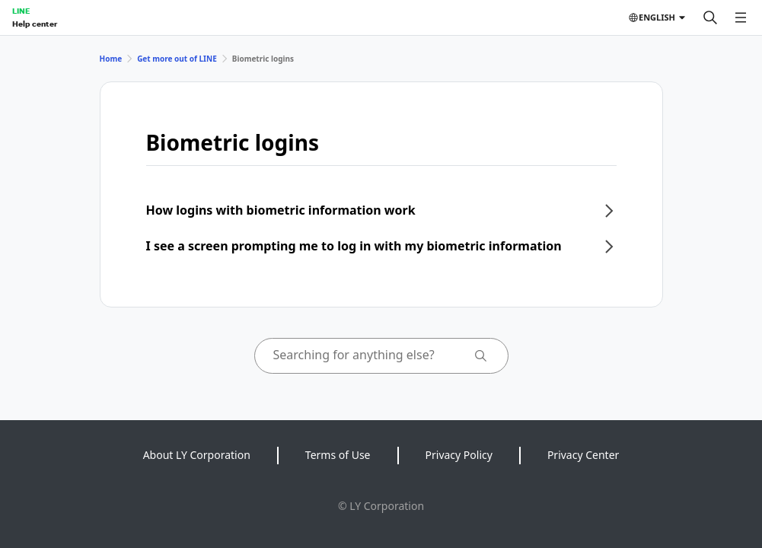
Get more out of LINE (177, 58)
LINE (21, 10)
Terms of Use (338, 455)
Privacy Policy (459, 455)
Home (111, 58)
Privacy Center (583, 455)
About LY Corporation (196, 455)
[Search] (710, 17)
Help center (34, 23)
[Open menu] (740, 17)
